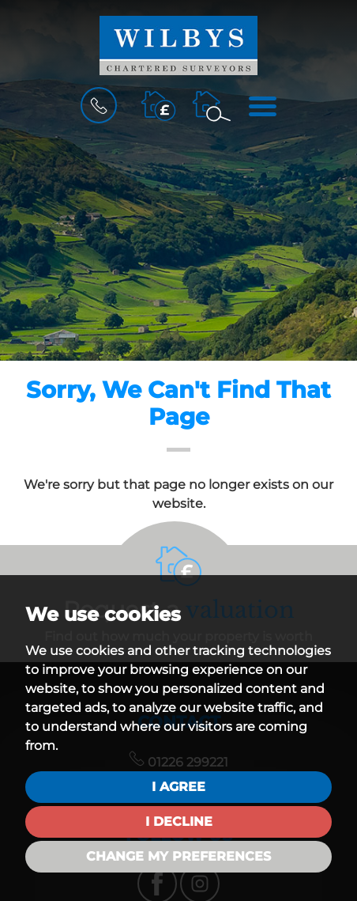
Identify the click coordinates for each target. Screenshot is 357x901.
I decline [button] (178, 821)
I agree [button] (178, 786)
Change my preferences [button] (178, 856)
